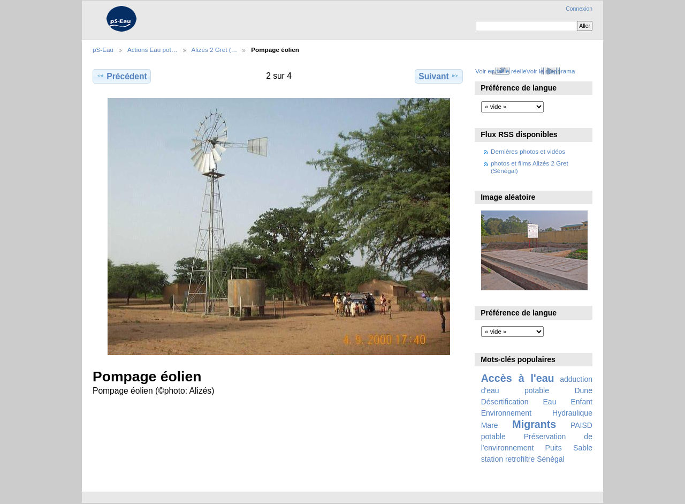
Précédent (121, 76)
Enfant (581, 401)
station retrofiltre (508, 459)
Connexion (579, 9)
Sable (582, 447)
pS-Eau (103, 49)
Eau (550, 401)
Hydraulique (572, 413)
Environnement (506, 413)
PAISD (581, 425)
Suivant (438, 76)
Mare (489, 425)
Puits (553, 447)
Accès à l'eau (517, 378)
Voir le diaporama (551, 70)
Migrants (534, 424)
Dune (583, 390)
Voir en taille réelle (501, 70)
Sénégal (551, 459)
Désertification (505, 401)
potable (493, 436)
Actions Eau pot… (152, 49)
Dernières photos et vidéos (528, 151)
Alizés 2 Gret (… (215, 49)
